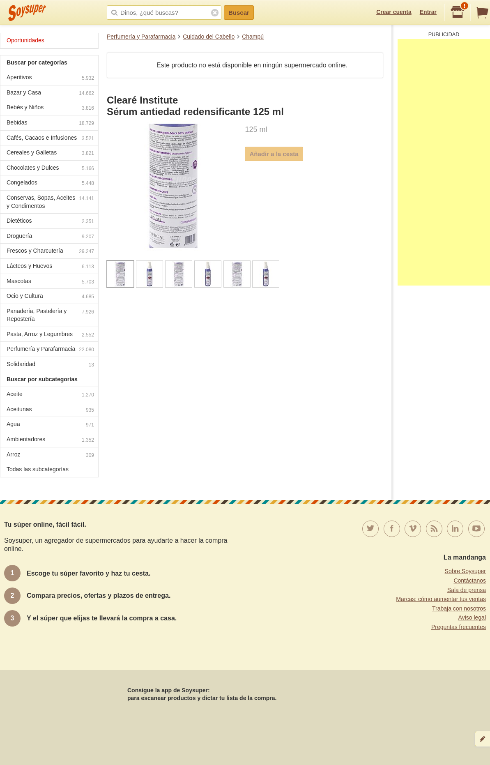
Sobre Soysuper (465, 571)
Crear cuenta (394, 12)
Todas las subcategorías (38, 469)
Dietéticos (50, 221)
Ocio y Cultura (50, 297)
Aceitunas (50, 410)
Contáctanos (469, 580)
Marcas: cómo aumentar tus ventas (441, 599)
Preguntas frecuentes (458, 627)
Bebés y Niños (50, 108)
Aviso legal (472, 617)
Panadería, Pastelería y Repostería (50, 315)
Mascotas (50, 282)
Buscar (238, 12)
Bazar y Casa (50, 93)
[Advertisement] (444, 162)
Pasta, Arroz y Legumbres (50, 335)
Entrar (428, 12)
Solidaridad (50, 365)
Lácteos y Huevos (50, 267)
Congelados (50, 183)
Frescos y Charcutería (50, 251)
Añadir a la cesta (273, 153)
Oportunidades (25, 40)
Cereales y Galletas (50, 153)
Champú (253, 36)
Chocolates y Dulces (50, 168)
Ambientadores (50, 440)
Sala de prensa (466, 590)
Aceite (50, 395)
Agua (50, 425)
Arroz (50, 455)
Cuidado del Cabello (209, 36)
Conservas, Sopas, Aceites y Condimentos (50, 201)
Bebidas (50, 123)
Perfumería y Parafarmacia (141, 36)
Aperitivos (50, 78)
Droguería (50, 237)
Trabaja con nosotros (459, 608)
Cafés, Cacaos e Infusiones (50, 138)
